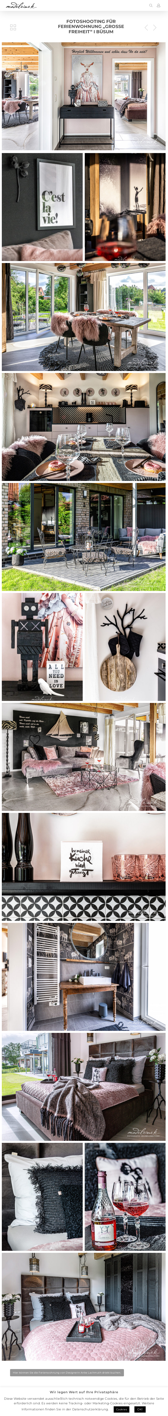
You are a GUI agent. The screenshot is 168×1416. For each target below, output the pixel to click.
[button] (67, 1372)
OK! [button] (140, 1409)
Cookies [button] (121, 1409)
